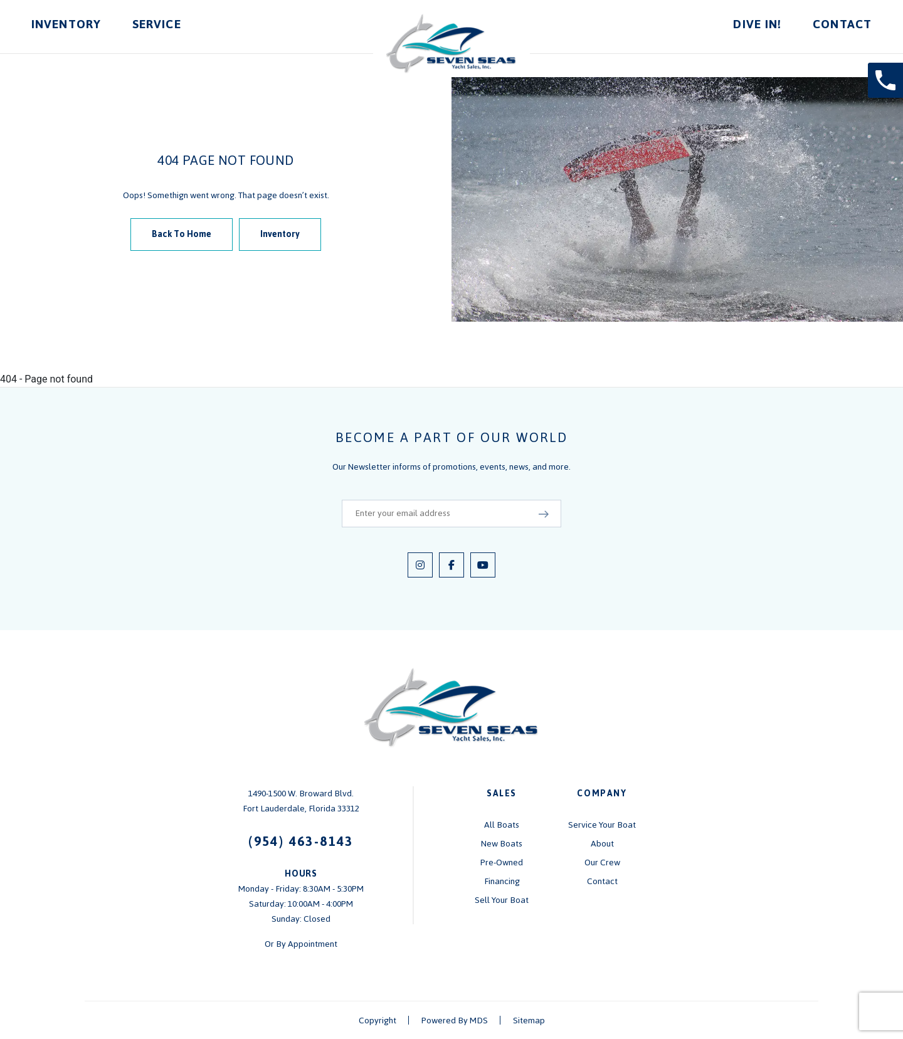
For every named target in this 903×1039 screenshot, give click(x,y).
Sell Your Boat (502, 900)
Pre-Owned (501, 862)
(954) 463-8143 (301, 841)
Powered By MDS (454, 1020)
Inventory (66, 24)
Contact (842, 24)
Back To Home (181, 234)
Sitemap (529, 1020)
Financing (502, 881)
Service (156, 24)
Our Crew (602, 862)
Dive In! (757, 24)
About (602, 843)
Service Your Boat (602, 824)
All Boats (501, 824)
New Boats (501, 843)
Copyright (377, 1020)
